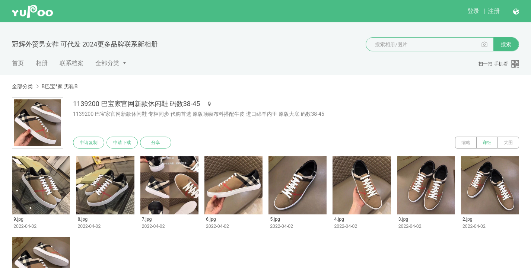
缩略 (465, 142)
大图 (508, 142)
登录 (473, 11)
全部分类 (107, 63)
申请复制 (89, 142)
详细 (487, 142)
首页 (18, 63)
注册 (494, 11)
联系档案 (71, 63)
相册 (42, 63)
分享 (155, 142)
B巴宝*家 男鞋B (59, 86)
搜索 (506, 44)
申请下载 (122, 142)
